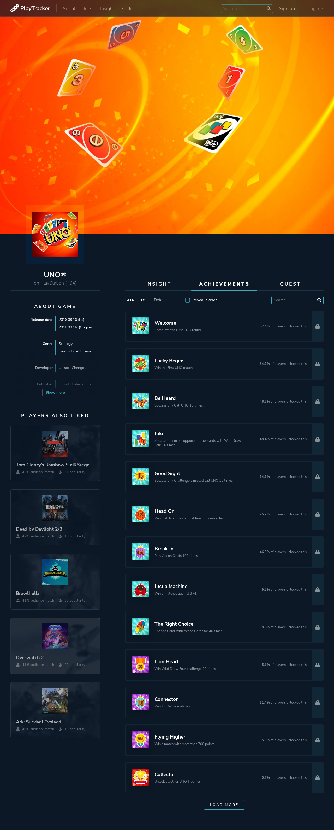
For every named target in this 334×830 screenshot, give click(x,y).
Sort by (135, 300)
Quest (87, 8)
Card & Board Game (75, 351)
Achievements (224, 284)
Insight (107, 8)
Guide (126, 8)
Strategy (66, 343)
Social (69, 8)
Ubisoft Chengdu (72, 367)
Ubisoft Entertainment (77, 384)
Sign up (287, 8)
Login (316, 8)
